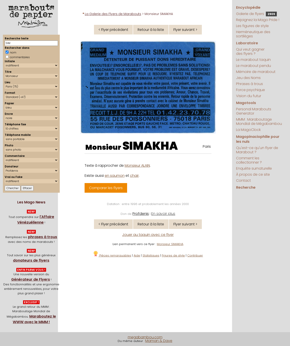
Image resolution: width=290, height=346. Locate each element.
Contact (243, 180)
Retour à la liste (151, 29)
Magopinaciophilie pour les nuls (257, 139)
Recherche (246, 187)
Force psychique (250, 89)
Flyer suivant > (185, 29)
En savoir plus (163, 213)
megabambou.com (145, 337)
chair (134, 175)
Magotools (246, 102)
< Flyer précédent (113, 29)
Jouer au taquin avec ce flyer (148, 234)
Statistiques (151, 255)
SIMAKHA (150, 146)
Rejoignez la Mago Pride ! (257, 19)
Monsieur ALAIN (137, 165)
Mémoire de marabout (255, 71)
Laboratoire (247, 43)
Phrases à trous (249, 83)
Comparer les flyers (106, 187)
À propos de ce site (253, 174)
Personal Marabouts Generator (253, 111)
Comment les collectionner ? (249, 160)
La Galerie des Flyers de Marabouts (113, 14)
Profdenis (140, 213)
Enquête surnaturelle (254, 168)
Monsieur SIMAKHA (170, 244)
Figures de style (173, 255)
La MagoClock (248, 129)
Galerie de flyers (256, 13)
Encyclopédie (248, 7)
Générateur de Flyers (30, 279)
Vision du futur (248, 95)
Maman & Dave (158, 340)
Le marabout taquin (253, 59)
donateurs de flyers (31, 260)
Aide (137, 255)
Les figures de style (252, 25)
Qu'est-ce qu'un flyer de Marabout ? (257, 150)
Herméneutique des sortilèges (253, 34)
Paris (207, 146)
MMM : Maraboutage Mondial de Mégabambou (259, 121)
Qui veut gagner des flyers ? (250, 51)
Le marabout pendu (253, 65)
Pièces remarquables (112, 255)
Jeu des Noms (248, 77)
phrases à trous (42, 236)
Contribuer (195, 255)
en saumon (115, 175)
